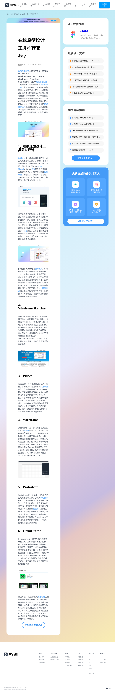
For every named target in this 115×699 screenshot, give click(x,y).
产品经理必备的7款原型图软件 (83, 124)
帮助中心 (56, 5)
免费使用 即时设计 (85, 158)
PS (89, 662)
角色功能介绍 (54, 657)
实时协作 (44, 497)
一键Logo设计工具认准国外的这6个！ (85, 74)
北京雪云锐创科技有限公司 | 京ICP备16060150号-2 (15, 687)
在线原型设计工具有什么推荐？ (83, 118)
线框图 (26, 430)
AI (89, 670)
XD (33, 169)
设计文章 (9, 14)
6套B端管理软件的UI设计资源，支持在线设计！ (86, 87)
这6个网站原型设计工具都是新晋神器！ (86, 143)
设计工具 (38, 268)
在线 (20, 70)
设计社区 (23, 5)
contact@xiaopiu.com (105, 659)
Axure (90, 668)
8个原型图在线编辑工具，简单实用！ (85, 80)
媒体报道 (80, 665)
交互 (25, 230)
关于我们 (92, 5)
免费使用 (104, 5)
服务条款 (67, 662)
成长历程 (80, 662)
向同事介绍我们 (54, 659)
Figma (39, 166)
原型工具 (41, 659)
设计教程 (46, 5)
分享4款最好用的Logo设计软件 (83, 93)
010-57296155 (103, 657)
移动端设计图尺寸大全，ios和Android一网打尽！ (86, 61)
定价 (83, 5)
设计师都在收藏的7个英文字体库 (84, 67)
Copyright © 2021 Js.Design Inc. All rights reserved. (15, 689)
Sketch (21, 169)
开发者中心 (68, 665)
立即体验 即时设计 (33, 625)
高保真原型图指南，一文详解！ (83, 150)
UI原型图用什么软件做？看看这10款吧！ (86, 131)
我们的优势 (35, 5)
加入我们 (80, 659)
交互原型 (44, 386)
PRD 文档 (42, 662)
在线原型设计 (41, 81)
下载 (76, 5)
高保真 (36, 508)
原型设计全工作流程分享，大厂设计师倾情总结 (86, 137)
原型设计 (25, 70)
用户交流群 (103, 662)
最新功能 (67, 5)
